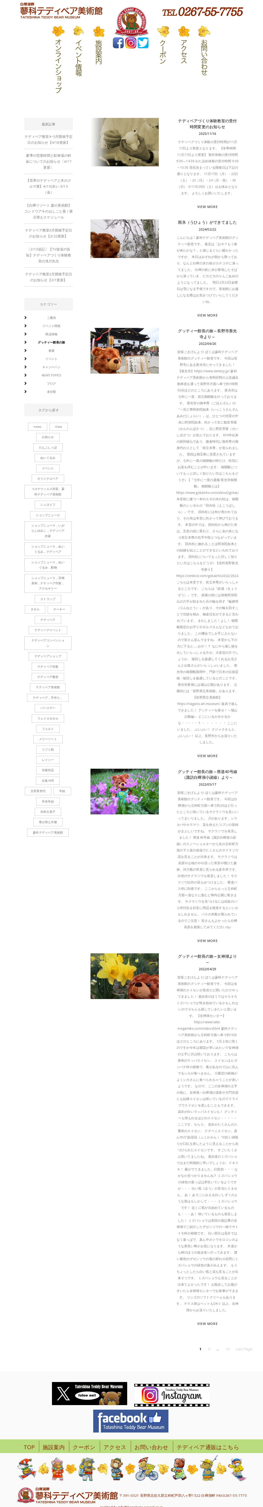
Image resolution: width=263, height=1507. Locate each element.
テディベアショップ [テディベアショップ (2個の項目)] (48, 656)
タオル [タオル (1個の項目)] (35, 609)
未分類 (51, 392)
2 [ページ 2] (209, 1349)
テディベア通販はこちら (208, 1447)
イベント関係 (51, 326)
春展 (51, 350)
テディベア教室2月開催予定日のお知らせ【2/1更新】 (48, 277)
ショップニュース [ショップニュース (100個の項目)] (48, 515)
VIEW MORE (207, 207)
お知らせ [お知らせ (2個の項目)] (48, 437)
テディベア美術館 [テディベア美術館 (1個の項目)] (48, 687)
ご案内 (51, 318)
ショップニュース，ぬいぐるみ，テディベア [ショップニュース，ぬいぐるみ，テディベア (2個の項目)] (47, 549)
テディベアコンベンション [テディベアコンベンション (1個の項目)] (47, 643)
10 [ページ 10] (227, 1349)
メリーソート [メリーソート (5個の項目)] (48, 739)
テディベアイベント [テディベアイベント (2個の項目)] (48, 630)
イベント (51, 359)
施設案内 (54, 1447)
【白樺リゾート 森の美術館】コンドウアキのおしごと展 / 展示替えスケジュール (48, 211)
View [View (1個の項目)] (58, 427)
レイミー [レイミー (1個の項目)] (48, 760)
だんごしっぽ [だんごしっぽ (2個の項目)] (48, 447)
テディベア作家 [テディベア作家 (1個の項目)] (47, 666)
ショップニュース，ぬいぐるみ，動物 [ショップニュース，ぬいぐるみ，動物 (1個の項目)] (47, 564)
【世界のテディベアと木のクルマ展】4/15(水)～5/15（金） (48, 186)
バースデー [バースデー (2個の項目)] (47, 708)
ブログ (51, 383)
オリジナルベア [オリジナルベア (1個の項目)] (47, 478)
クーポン (84, 1447)
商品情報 (51, 334)
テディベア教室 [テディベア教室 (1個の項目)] (47, 677)
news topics (51, 375)
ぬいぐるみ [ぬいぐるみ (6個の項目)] (47, 458)
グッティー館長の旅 (51, 342)
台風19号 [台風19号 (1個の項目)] (48, 781)
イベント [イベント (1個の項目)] (48, 468)
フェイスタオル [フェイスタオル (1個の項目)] (47, 718)
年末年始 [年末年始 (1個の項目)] (48, 801)
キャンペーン (51, 367)
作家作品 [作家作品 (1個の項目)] (48, 770)
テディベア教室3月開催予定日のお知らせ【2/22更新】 (48, 233)
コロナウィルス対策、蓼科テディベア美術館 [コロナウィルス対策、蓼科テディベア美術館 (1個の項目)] (47, 491)
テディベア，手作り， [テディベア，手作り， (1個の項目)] (48, 698)
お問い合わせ (151, 1447)
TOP (29, 1447)
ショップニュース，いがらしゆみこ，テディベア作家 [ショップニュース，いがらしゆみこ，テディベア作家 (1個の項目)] (47, 530)
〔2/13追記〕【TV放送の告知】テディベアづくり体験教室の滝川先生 (48, 255)
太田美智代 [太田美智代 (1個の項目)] (38, 791)
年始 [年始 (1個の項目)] (62, 791)
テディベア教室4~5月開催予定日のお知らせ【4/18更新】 (48, 139)
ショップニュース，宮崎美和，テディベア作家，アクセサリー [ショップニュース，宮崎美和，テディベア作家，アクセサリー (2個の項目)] (47, 583)
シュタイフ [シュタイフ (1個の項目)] (47, 504)
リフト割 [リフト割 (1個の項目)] (48, 749)
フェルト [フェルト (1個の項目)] (48, 729)
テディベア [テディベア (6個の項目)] (47, 620)
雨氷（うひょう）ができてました (207, 222)
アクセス (114, 1447)
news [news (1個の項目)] (37, 427)
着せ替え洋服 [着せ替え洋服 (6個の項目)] (48, 822)
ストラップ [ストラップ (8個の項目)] (47, 599)
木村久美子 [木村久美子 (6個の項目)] (47, 812)
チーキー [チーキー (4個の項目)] (59, 609)
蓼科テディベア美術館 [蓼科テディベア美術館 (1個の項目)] (48, 832)
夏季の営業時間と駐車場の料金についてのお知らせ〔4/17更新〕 (49, 161)
